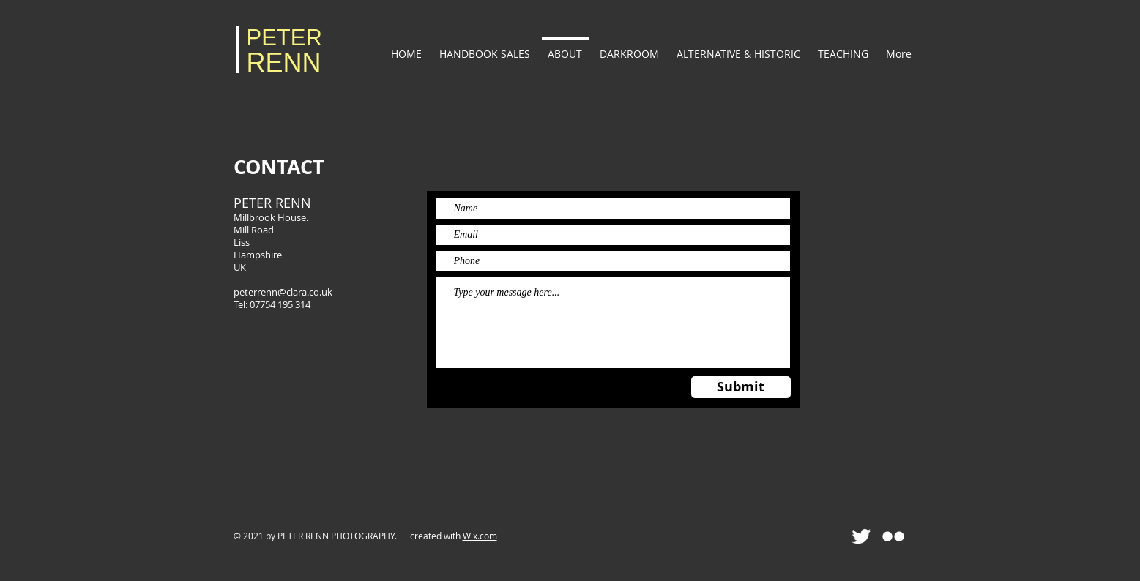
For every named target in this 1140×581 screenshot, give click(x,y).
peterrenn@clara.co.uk (283, 292)
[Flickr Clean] (893, 536)
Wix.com (480, 535)
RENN (284, 63)
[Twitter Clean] (861, 536)
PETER (284, 37)
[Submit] (741, 387)
